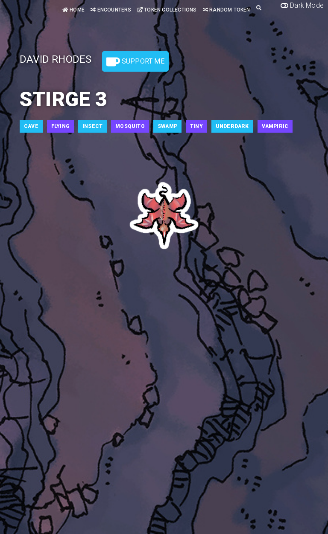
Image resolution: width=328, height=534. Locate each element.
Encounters (111, 10)
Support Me (135, 62)
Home (73, 10)
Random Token (226, 10)
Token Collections (167, 10)
